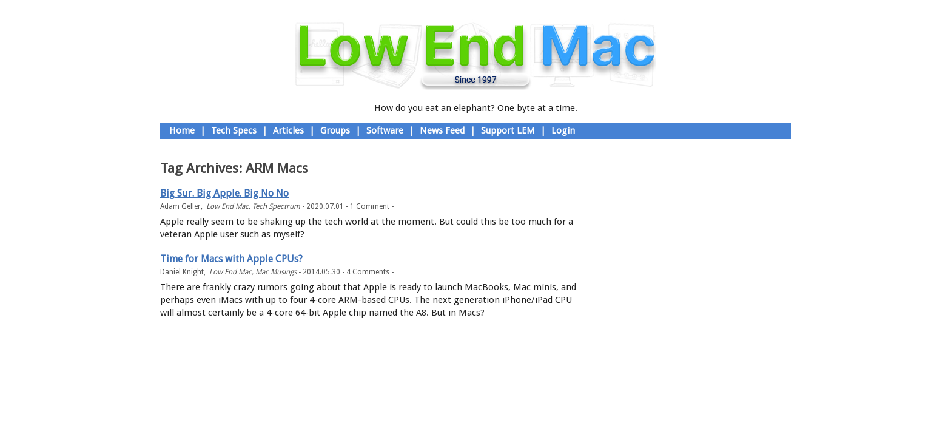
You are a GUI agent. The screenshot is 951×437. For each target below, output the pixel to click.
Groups (335, 130)
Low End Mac (227, 206)
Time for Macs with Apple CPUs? (231, 259)
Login (563, 130)
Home (182, 130)
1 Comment (369, 206)
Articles (288, 130)
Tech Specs (234, 130)
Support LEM (508, 130)
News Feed (442, 130)
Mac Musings (276, 272)
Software (384, 130)
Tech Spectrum (276, 206)
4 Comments (367, 272)
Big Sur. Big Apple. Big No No (224, 193)
